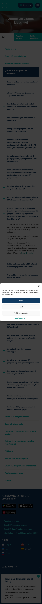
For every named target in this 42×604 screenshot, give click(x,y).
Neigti (21, 307)
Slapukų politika (20, 318)
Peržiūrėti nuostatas (21, 313)
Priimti (21, 301)
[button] (39, 286)
